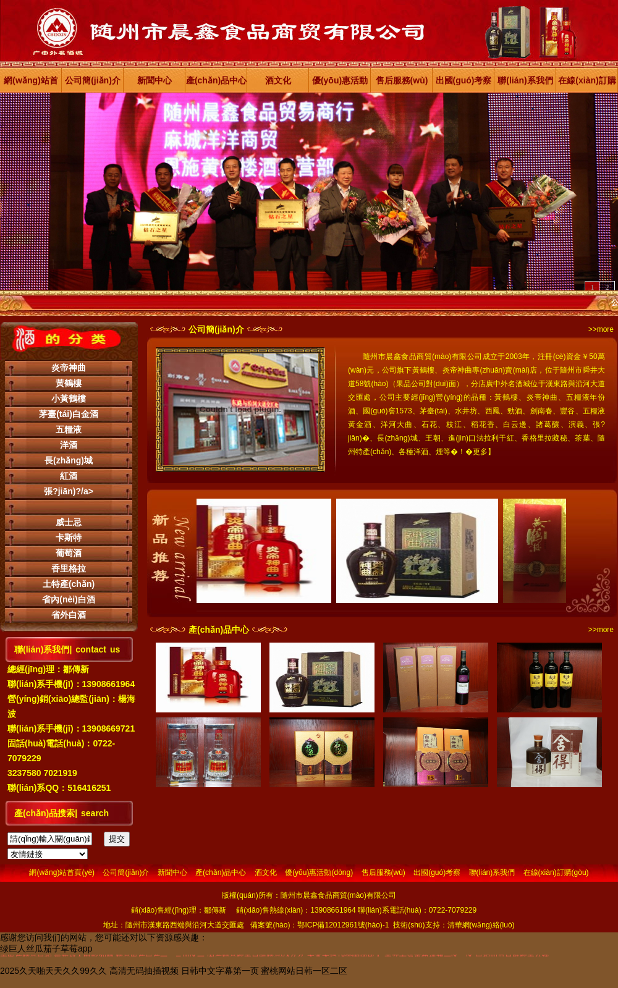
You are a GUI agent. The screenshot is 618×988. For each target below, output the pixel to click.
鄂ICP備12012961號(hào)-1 (343, 925)
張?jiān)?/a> (68, 491)
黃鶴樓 (69, 383)
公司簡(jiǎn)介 (93, 80)
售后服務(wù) (402, 80)
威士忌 (69, 522)
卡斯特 (69, 538)
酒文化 (278, 80)
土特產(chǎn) (69, 584)
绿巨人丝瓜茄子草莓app (46, 948)
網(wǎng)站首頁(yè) (30, 84)
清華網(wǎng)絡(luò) (481, 925)
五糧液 (69, 429)
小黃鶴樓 (68, 398)
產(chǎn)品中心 (216, 80)
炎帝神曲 (68, 368)
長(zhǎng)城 (68, 460)
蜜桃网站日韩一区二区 (304, 971)
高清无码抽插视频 (144, 971)
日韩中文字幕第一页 (220, 971)
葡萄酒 (69, 553)
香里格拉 (68, 568)
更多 (480, 451)
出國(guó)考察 (464, 80)
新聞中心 (154, 80)
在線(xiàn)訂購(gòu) (587, 84)
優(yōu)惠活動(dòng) (340, 84)
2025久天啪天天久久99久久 (53, 971)
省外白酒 (68, 615)
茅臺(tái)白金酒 (68, 414)
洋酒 (68, 445)
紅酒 (68, 476)
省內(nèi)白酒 (68, 599)
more (605, 329)
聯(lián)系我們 (524, 80)
